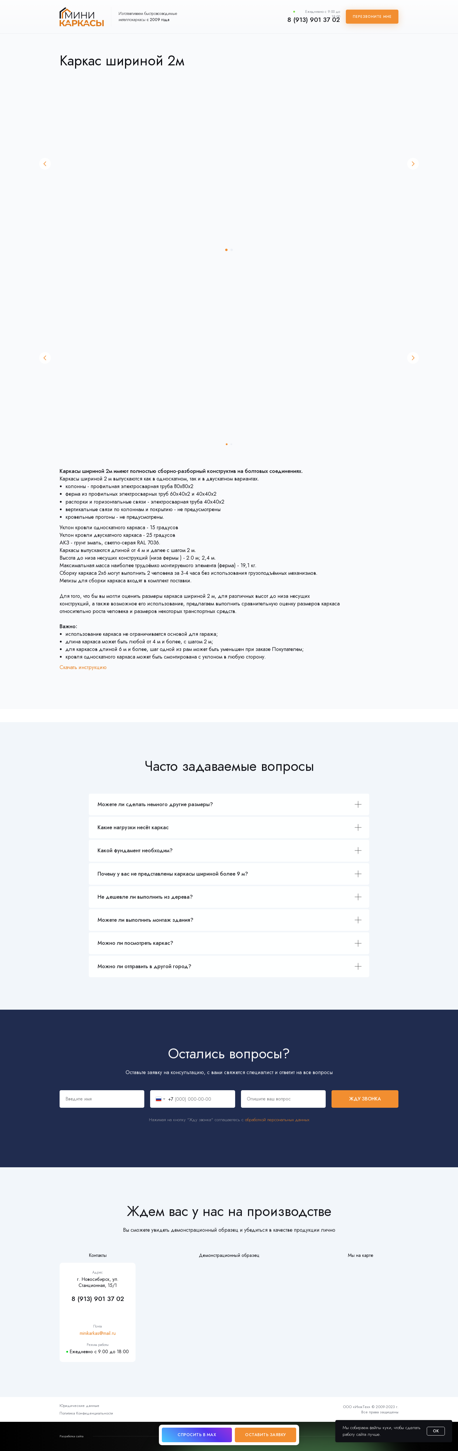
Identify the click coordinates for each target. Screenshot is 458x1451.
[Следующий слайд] (413, 164)
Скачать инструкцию (83, 675)
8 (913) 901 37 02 (313, 19)
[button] (372, 17)
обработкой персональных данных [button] (277, 1131)
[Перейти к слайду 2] (231, 250)
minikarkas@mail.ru (98, 1333)
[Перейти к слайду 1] (226, 250)
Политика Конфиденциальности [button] (86, 1413)
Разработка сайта (72, 1436)
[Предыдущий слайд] (45, 164)
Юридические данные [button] (79, 1405)
